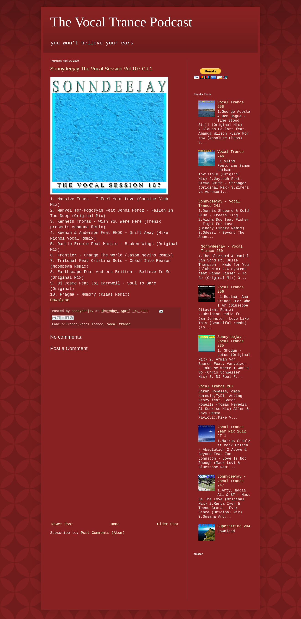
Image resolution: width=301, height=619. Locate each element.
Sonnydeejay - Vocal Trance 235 (231, 341)
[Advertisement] (115, 486)
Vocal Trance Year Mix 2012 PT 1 (231, 431)
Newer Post (62, 524)
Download (59, 300)
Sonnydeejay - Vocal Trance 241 (219, 204)
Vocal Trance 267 (216, 386)
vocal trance (119, 324)
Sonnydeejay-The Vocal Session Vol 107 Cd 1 (101, 69)
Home (115, 524)
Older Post (168, 524)
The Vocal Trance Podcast (121, 21)
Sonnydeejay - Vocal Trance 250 (221, 249)
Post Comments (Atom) (103, 533)
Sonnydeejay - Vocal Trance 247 (231, 481)
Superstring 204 (233, 526)
